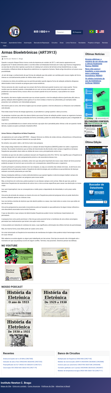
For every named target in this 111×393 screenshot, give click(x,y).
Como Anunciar (34, 386)
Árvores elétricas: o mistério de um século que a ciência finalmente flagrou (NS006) (96, 62)
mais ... (5, 46)
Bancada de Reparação (41, 43)
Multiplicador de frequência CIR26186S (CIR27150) (75, 359)
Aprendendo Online (15, 43)
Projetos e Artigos (94, 43)
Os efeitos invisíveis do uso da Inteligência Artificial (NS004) (95, 80)
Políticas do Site (47, 386)
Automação (28, 43)
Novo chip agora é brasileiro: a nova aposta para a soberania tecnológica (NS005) (95, 72)
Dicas (62, 43)
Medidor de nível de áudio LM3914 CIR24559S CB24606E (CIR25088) (81, 362)
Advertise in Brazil (63, 386)
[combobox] (63, 32)
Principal (4, 43)
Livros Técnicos (71, 43)
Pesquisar (77, 32)
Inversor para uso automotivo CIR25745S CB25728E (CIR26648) (79, 365)
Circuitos (54, 43)
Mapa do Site (6, 386)
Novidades (82, 43)
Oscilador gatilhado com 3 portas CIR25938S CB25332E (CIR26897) (80, 368)
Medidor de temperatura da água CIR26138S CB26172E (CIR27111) (80, 371)
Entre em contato (20, 386)
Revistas (105, 43)
